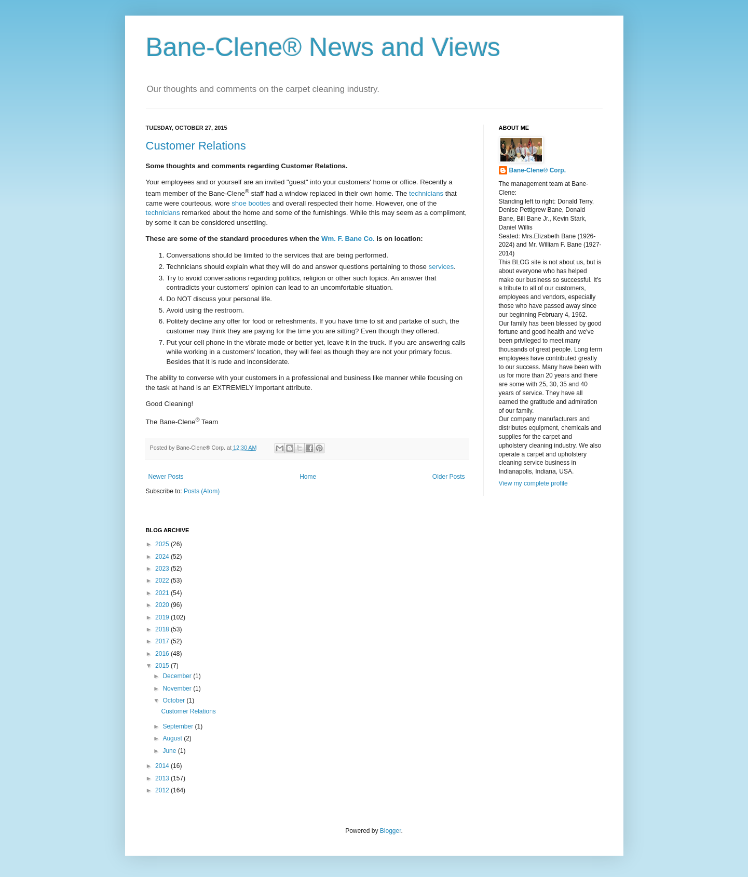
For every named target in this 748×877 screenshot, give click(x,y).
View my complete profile (533, 483)
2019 (163, 617)
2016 (163, 653)
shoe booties (251, 203)
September (178, 726)
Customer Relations (196, 145)
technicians (426, 193)
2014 (163, 766)
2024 (163, 556)
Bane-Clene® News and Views (323, 47)
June (170, 750)
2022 (163, 580)
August (173, 738)
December (177, 676)
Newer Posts (166, 476)
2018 (163, 629)
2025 (163, 544)
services (441, 267)
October (174, 700)
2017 (163, 641)
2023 (163, 568)
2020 (163, 605)
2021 (163, 593)
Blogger (390, 830)
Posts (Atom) (202, 491)
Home (308, 476)
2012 (163, 790)
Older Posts (448, 476)
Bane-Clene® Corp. (537, 170)
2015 (163, 665)
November (177, 688)
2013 (163, 778)
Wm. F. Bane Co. (348, 238)
